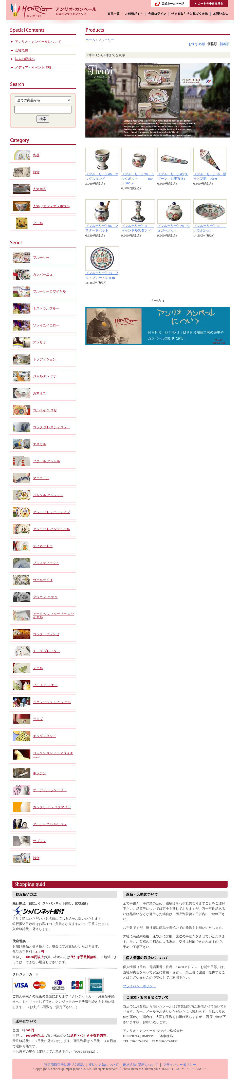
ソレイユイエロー (46, 325)
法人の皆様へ (25, 59)
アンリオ (39, 342)
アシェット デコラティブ (51, 512)
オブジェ (39, 841)
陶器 (36, 155)
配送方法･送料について (140, 1065)
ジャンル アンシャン (48, 495)
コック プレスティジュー (51, 427)
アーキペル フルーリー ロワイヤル (53, 615)
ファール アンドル (46, 461)
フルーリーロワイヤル (49, 291)
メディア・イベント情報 (33, 67)
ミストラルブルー (46, 308)
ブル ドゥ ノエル (45, 685)
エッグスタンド (44, 736)
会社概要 (21, 50)
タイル (38, 223)
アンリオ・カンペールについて (38, 42)
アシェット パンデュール (51, 529)
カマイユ (39, 393)
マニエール (41, 478)
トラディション (44, 359)
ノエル (38, 668)
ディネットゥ (43, 546)
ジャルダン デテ (45, 376)
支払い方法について (103, 1065)
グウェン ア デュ (45, 597)
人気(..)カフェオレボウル (51, 206)
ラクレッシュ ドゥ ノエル (52, 702)
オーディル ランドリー (50, 790)
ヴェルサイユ (43, 580)
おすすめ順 (197, 44)
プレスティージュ (46, 563)
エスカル (39, 444)
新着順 (225, 44)
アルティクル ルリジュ (50, 824)
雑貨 (36, 172)
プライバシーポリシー (139, 986)
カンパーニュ (43, 274)
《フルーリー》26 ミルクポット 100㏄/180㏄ (137, 178)
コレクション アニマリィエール (53, 754)
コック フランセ (46, 634)
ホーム (90, 40)
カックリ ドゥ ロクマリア (52, 807)
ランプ (38, 719)
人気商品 (39, 189)
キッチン (39, 773)
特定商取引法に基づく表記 (64, 1065)
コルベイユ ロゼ (45, 410)
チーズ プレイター (46, 651)
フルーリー (106, 40)
